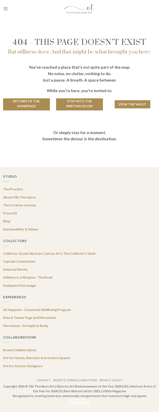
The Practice (13, 189)
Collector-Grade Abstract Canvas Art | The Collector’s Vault (49, 253)
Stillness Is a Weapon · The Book (28, 277)
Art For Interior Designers (23, 366)
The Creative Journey (19, 205)
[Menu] (5, 9)
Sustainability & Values (20, 229)
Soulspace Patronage (19, 285)
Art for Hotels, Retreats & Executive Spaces (36, 358)
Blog (6, 221)
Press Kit (10, 213)
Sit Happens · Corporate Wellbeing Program (37, 310)
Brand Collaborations (19, 350)
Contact (44, 380)
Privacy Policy (111, 380)
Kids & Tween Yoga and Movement (29, 317)
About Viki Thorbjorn (19, 197)
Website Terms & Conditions (75, 380)
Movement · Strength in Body (25, 326)
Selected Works (15, 269)
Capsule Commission (19, 261)
